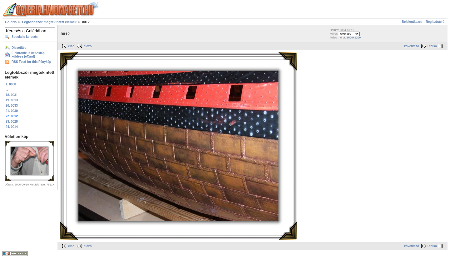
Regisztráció (435, 21)
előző (88, 46)
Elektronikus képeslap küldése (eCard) (28, 54)
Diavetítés (19, 47)
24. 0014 (12, 127)
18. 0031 (12, 95)
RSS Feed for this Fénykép (31, 61)
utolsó (432, 46)
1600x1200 (354, 37)
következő (411, 46)
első (71, 46)
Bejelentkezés (412, 21)
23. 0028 (12, 121)
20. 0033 (12, 105)
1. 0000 (11, 84)
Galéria (11, 22)
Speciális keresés (25, 36)
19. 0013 (12, 100)
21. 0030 (12, 111)
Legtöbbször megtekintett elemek (49, 22)
